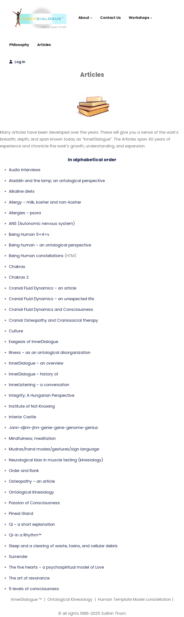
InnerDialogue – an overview (36, 363)
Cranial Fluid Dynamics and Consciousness (51, 309)
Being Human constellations (36, 255)
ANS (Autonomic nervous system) (42, 223)
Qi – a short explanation (32, 524)
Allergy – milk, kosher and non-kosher (45, 202)
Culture (16, 331)
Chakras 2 (19, 277)
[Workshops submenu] (151, 18)
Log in (20, 61)
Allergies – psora (25, 213)
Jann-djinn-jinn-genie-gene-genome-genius (53, 427)
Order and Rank (24, 470)
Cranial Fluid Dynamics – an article (42, 288)
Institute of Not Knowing (32, 406)
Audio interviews (24, 170)
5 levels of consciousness (34, 588)
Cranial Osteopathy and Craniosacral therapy (53, 320)
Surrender (18, 556)
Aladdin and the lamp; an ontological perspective (57, 180)
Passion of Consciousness (34, 503)
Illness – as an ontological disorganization (49, 352)
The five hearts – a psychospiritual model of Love (56, 567)
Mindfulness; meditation (32, 438)
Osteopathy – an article (32, 481)
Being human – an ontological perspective (50, 245)
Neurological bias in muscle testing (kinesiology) (56, 460)
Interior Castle (22, 417)
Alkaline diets (21, 191)
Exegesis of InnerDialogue (33, 341)
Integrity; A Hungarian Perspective (41, 395)
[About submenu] (91, 18)
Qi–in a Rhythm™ (25, 535)
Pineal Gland (21, 513)
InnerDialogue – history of (33, 374)
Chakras (17, 266)
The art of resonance (29, 578)
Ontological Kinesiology (31, 492)
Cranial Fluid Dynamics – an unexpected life (51, 299)
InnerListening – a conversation (39, 384)
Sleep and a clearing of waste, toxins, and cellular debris (63, 546)
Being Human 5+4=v (29, 234)
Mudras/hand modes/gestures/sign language (54, 449)
